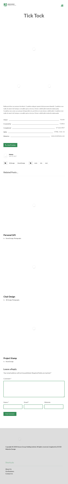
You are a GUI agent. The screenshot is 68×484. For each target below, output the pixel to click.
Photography (17, 238)
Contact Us (9, 474)
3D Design (12, 163)
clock (35, 163)
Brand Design (21, 163)
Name (6, 402)
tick (41, 163)
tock (46, 163)
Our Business (9, 471)
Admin (11, 154)
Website (47, 402)
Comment (7, 379)
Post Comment (9, 414)
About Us (8, 469)
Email (26, 402)
